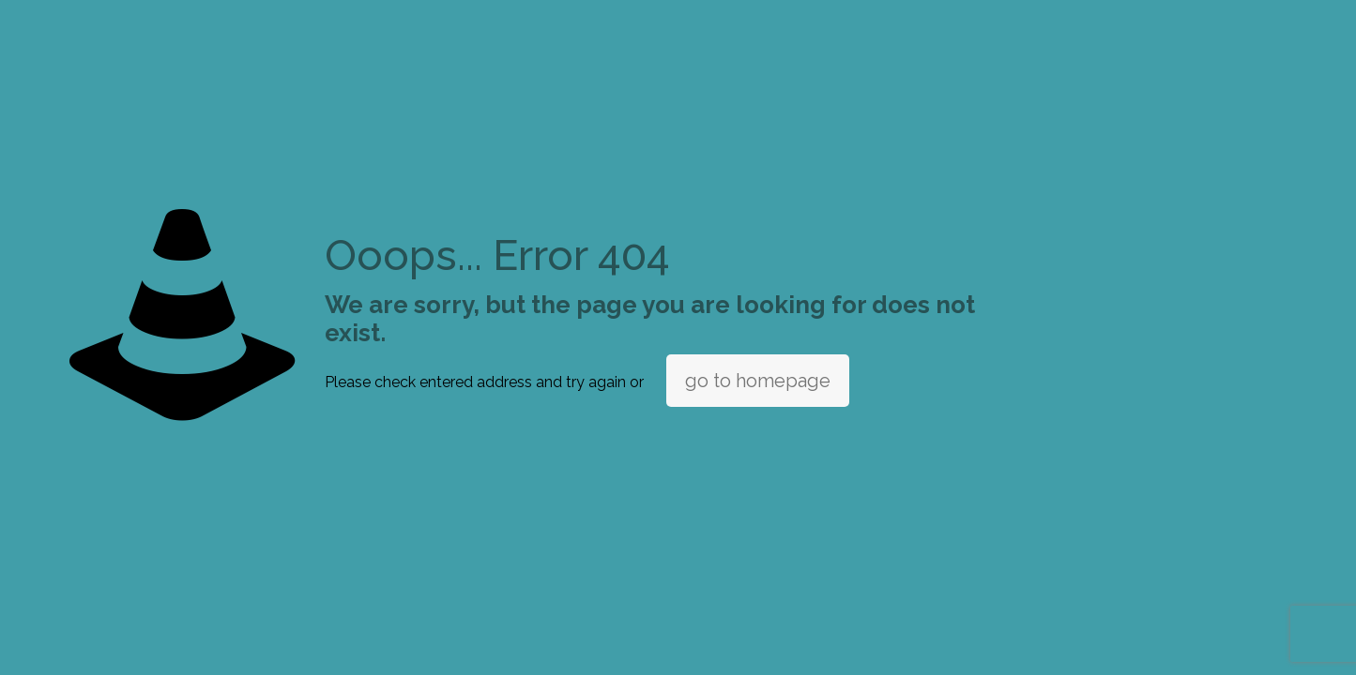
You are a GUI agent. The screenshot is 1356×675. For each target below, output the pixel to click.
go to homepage (757, 380)
